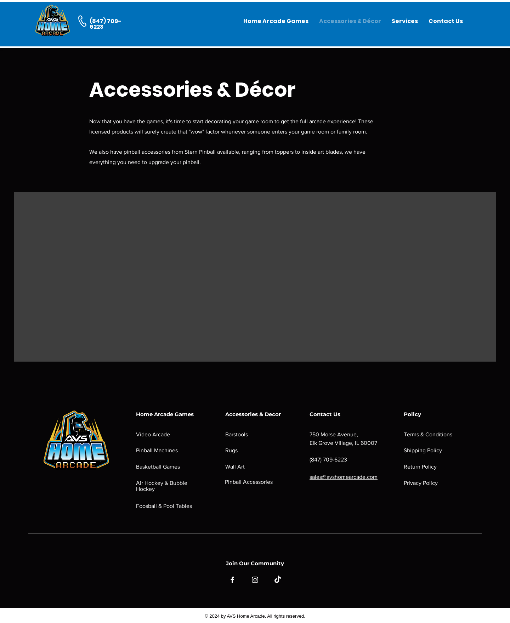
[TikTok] (277, 580)
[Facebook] (232, 580)
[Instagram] (255, 580)
